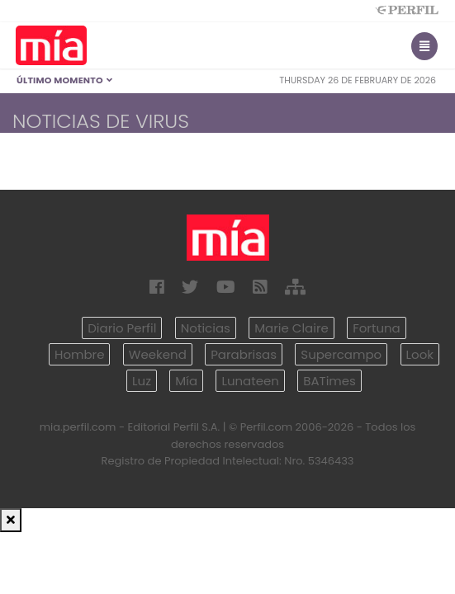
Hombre (79, 354)
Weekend (158, 354)
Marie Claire (291, 328)
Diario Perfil (122, 328)
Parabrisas (244, 354)
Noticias (205, 328)
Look (420, 354)
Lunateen (249, 380)
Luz (141, 380)
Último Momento (65, 80)
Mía (186, 380)
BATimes (329, 380)
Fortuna (376, 328)
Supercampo (341, 354)
